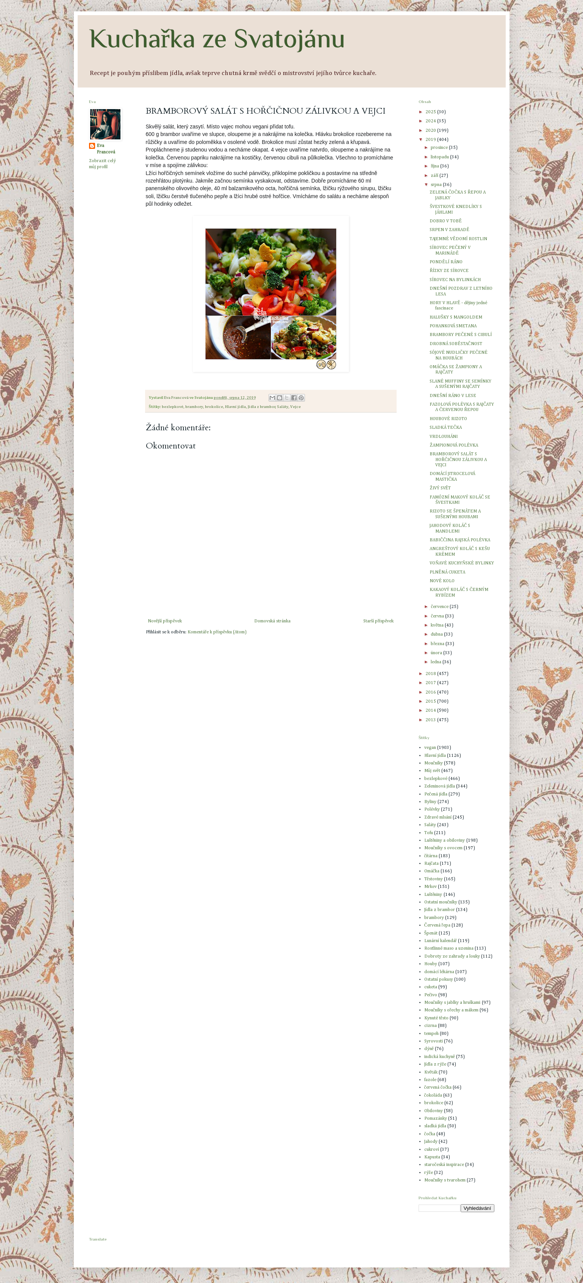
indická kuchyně (439, 1057)
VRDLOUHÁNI (444, 436)
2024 (431, 121)
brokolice (214, 407)
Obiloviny (433, 1111)
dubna (437, 634)
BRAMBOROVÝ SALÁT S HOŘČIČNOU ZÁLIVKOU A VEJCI (458, 459)
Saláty (282, 407)
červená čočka (438, 1087)
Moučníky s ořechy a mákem (451, 1010)
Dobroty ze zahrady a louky (452, 956)
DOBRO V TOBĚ (445, 221)
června (438, 616)
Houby (430, 964)
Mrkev (430, 887)
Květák (431, 1072)
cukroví (431, 1149)
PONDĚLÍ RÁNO (446, 262)
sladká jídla (435, 1126)
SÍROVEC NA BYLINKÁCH (455, 280)
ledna (436, 662)
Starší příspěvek (378, 621)
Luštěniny (433, 894)
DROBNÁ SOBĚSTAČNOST (456, 344)
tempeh (431, 1033)
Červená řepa (437, 925)
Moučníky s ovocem (443, 848)
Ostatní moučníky (440, 902)
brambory (194, 407)
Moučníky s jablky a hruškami (452, 1002)
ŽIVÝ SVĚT (440, 488)
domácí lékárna (439, 972)
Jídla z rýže (435, 1064)
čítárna (431, 856)
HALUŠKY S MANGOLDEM (456, 317)
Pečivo (430, 995)
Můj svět (432, 771)
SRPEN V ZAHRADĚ (449, 230)
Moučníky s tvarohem (445, 1180)
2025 (431, 112)
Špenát (431, 933)
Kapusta (432, 1157)
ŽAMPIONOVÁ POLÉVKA (454, 445)
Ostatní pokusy (438, 979)
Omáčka (431, 871)
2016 (431, 692)
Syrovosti (433, 1041)
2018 (431, 674)
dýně (429, 1049)
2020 (431, 130)
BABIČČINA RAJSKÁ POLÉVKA (460, 540)
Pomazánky (435, 1118)
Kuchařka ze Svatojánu (217, 38)
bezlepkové (172, 407)
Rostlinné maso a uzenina (449, 948)
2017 (431, 683)
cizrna (430, 1026)
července (440, 607)
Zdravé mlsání (438, 817)
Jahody (431, 1141)
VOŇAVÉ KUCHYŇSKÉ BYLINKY (462, 563)
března (438, 644)
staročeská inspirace (444, 1165)
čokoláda (433, 1095)
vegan (430, 747)
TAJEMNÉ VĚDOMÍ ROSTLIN (458, 239)
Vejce (295, 407)
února (437, 653)
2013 (431, 720)
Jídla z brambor (261, 407)
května (437, 625)
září (435, 175)
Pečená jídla (435, 794)
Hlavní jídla (235, 407)
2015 (431, 701)
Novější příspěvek (165, 621)
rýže (428, 1172)
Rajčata (431, 863)
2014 (431, 710)
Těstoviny (433, 879)
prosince (440, 147)
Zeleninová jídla (439, 786)
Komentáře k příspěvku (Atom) (217, 632)
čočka (430, 1134)
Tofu (428, 833)
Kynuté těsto (436, 1018)
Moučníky (433, 763)
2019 (431, 140)
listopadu (440, 157)
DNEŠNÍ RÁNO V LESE (453, 396)
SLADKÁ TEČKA (446, 427)
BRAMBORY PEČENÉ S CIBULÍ (461, 335)
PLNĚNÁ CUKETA (447, 572)
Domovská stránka (272, 621)
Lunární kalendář (440, 941)
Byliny (430, 802)
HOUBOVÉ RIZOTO (448, 419)
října (435, 166)
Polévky (432, 809)
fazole (430, 1080)
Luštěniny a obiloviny (444, 840)
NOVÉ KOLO (442, 581)
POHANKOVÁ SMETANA (453, 326)
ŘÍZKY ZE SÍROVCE (449, 271)
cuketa (430, 987)
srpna (437, 185)
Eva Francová (106, 149)
